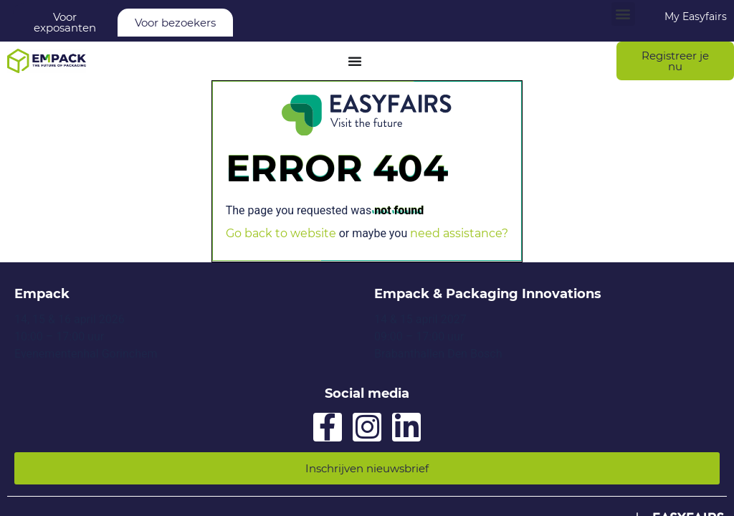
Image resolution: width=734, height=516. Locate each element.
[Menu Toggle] (355, 61)
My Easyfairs (695, 16)
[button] (623, 14)
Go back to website (281, 233)
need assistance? (459, 233)
